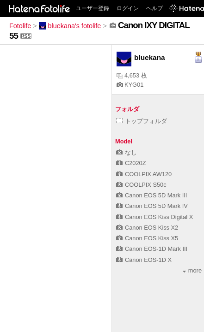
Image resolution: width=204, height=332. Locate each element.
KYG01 (130, 84)
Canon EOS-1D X (144, 259)
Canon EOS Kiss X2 (147, 227)
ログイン (128, 8)
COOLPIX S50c (141, 184)
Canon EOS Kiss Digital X (154, 216)
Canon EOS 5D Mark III (151, 195)
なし (126, 152)
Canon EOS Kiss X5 (147, 238)
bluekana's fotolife (70, 26)
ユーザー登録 (92, 8)
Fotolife (20, 26)
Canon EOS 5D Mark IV (152, 205)
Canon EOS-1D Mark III (151, 248)
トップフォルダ (141, 121)
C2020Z (131, 163)
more (192, 270)
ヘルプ (154, 8)
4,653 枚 (132, 75)
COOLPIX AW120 (144, 174)
